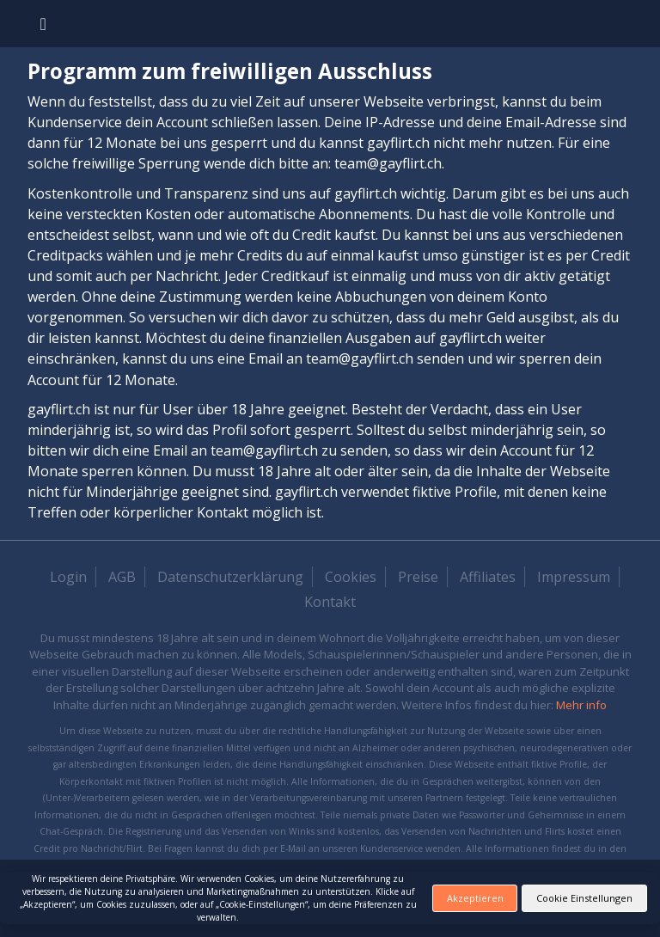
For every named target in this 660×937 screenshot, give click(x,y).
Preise (418, 576)
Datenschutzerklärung (230, 576)
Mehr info (581, 705)
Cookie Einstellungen (584, 897)
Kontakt (330, 601)
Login (68, 576)
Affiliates (488, 576)
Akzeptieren (475, 897)
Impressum (573, 576)
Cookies (350, 576)
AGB (122, 576)
